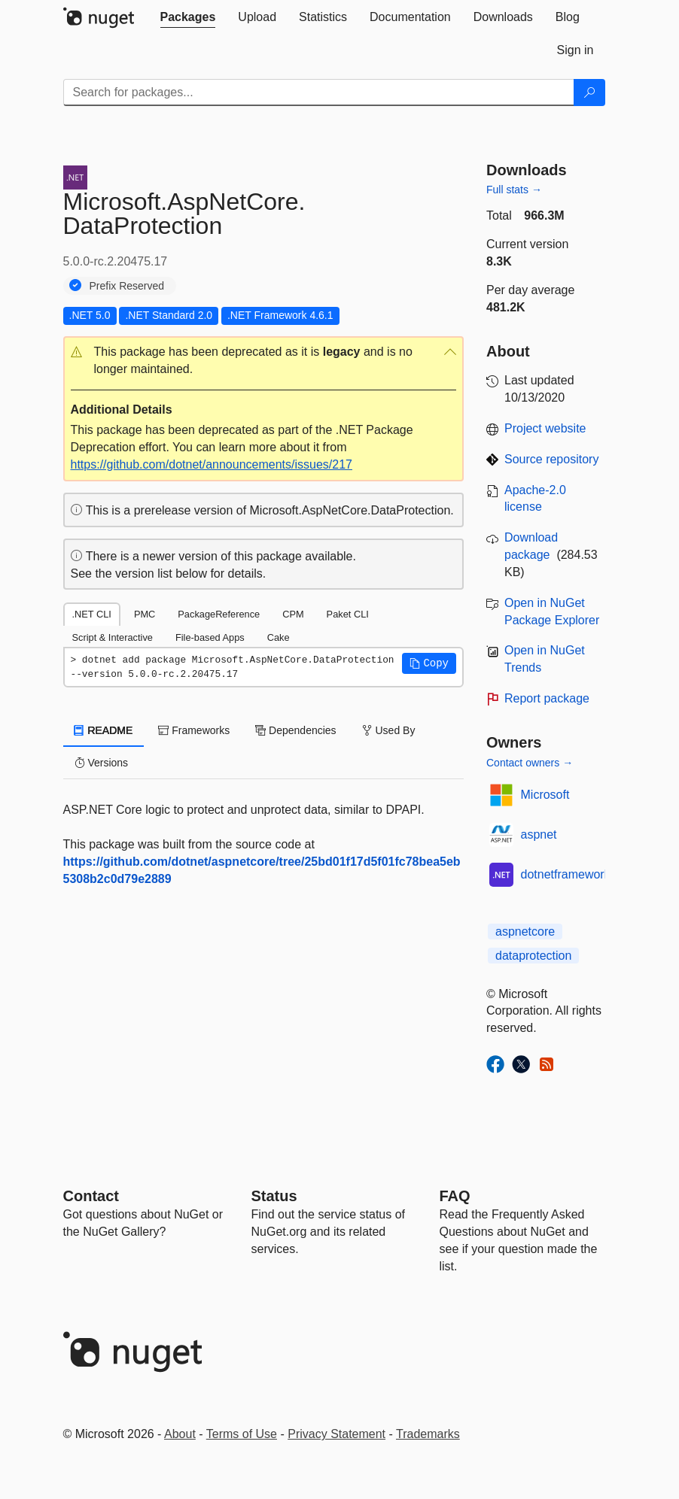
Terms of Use (241, 1434)
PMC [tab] (144, 614)
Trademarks (428, 1434)
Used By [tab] (389, 730)
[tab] (188, 17)
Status (274, 1196)
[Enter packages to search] (318, 92)
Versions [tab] (102, 762)
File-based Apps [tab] (210, 637)
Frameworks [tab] (194, 730)
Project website (545, 428)
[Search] (589, 92)
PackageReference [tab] (219, 614)
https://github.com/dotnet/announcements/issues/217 (211, 464)
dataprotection (533, 955)
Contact (91, 1196)
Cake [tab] (278, 637)
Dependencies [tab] (295, 730)
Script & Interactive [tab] (112, 637)
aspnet (539, 834)
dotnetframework (565, 874)
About (180, 1434)
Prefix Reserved (127, 286)
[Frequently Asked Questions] (455, 1196)
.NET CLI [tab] (91, 614)
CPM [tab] (292, 614)
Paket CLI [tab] (348, 614)
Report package (546, 698)
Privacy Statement (336, 1434)
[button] (264, 361)
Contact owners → (529, 763)
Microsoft (545, 794)
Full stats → (514, 190)
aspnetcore (525, 931)
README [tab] (104, 730)
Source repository (551, 459)
